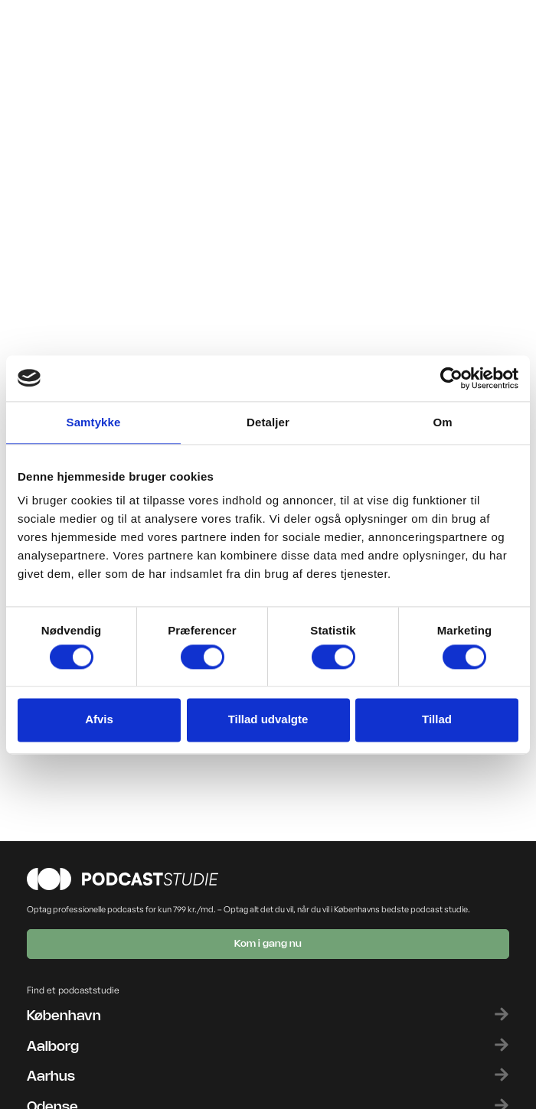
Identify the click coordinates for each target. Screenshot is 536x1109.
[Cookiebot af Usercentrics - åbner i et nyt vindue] (451, 378)
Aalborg (53, 1047)
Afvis (99, 719)
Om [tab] (442, 422)
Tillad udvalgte (268, 719)
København (64, 1016)
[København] (501, 1014)
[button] (379, 32)
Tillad (437, 719)
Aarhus (51, 1077)
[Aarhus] (501, 1074)
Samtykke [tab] (94, 422)
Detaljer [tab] (268, 422)
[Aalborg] (501, 1044)
